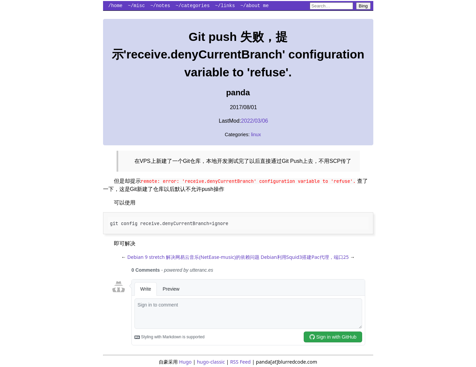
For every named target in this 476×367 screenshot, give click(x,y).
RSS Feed (240, 362)
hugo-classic (211, 362)
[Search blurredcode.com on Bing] (331, 5)
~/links (225, 5)
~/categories (193, 5)
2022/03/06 (254, 121)
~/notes (160, 5)
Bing (363, 5)
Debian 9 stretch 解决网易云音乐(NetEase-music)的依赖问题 (193, 257)
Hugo (185, 362)
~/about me (254, 5)
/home (115, 5)
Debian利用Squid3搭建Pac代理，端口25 (304, 257)
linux (256, 134)
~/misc (136, 5)
